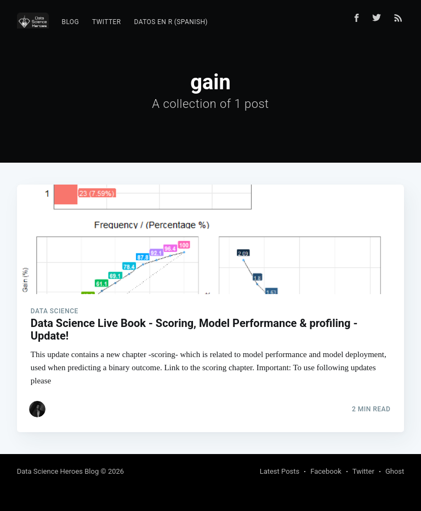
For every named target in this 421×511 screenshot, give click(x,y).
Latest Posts (280, 471)
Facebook (325, 471)
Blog (70, 22)
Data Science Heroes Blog (58, 471)
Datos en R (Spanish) (171, 22)
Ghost (394, 471)
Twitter (106, 22)
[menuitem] (70, 22)
